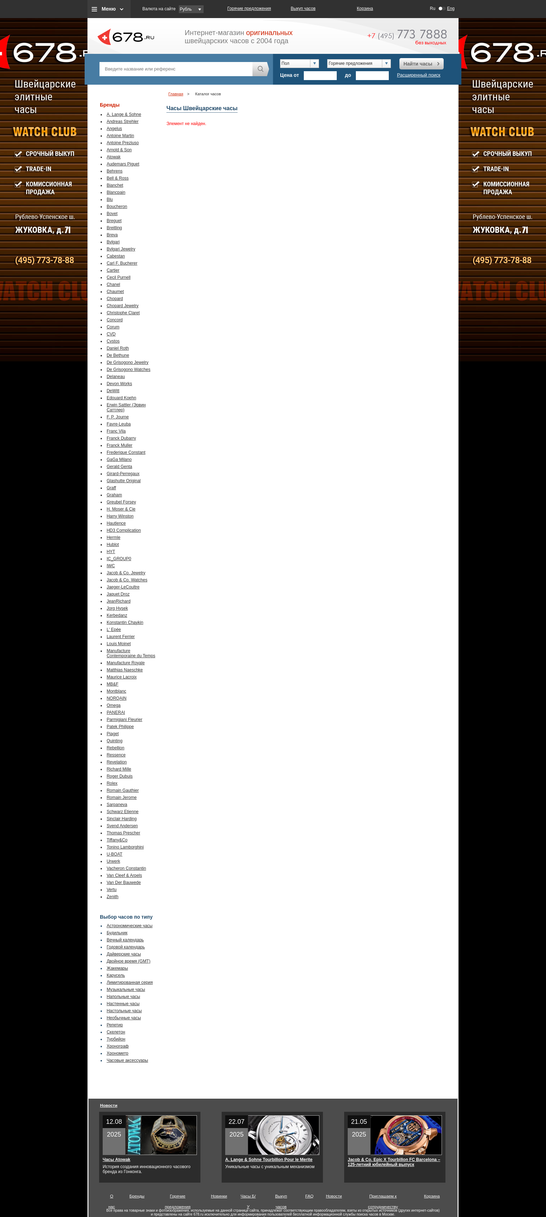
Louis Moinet (119, 643)
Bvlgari (113, 242)
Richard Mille (119, 769)
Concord (115, 319)
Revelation (117, 762)
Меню (109, 9)
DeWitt (113, 390)
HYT (111, 551)
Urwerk (113, 861)
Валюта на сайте (159, 8)
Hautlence (116, 523)
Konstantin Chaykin (125, 622)
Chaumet (115, 291)
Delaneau (116, 376)
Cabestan (116, 256)
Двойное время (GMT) (128, 961)
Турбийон (116, 1039)
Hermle (113, 537)
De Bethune (118, 355)
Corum (113, 327)
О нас (111, 1197)
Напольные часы (123, 996)
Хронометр (117, 1053)
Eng (450, 8)
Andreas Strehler (122, 121)
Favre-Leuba (119, 424)
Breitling (114, 227)
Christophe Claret (123, 312)
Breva (112, 234)
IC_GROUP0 (119, 558)
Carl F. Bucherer (122, 263)
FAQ (309, 1196)
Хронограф (118, 1046)
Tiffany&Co (117, 840)
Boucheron (117, 206)
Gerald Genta (119, 466)
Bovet (112, 213)
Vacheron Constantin (126, 868)
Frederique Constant (126, 452)
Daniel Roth (118, 348)
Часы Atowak (116, 1159)
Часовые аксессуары (127, 1060)
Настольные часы (124, 1010)
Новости (109, 1105)
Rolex (112, 783)
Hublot (113, 544)
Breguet (114, 220)
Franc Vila (116, 431)
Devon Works (119, 383)
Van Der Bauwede (124, 882)
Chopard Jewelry (122, 305)
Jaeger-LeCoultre (123, 587)
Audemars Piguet (123, 164)
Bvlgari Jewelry (121, 249)
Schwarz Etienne (122, 811)
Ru (432, 8)
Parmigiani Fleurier (124, 719)
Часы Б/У (248, 1197)
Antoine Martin (120, 135)
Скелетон (116, 1032)
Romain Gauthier (123, 790)
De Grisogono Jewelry (127, 362)
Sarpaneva (117, 804)
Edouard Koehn (121, 397)
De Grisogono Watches (128, 369)
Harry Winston (120, 516)
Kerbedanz (117, 615)
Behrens (115, 171)
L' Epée (114, 629)
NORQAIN (116, 698)
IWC (111, 565)
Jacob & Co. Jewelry (126, 572)
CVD (111, 334)
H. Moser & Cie (121, 509)
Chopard (115, 298)
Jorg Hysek (117, 608)
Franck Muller (119, 445)
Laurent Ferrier (121, 636)
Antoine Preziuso (123, 142)
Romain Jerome (122, 797)
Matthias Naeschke (125, 669)
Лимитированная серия (130, 982)
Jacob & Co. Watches (127, 579)
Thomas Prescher (123, 832)
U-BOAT (114, 854)
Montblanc (116, 691)
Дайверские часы (124, 954)
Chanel (113, 284)
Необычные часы (124, 1017)
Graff (111, 487)
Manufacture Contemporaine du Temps (131, 653)
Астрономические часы (130, 925)
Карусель (116, 975)
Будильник (117, 932)
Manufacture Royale (125, 662)
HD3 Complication (124, 530)
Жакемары (117, 968)
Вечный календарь (125, 939)
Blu (110, 199)
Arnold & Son (119, 149)
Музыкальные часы (126, 989)
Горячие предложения (249, 8)
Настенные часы (123, 1003)
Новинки (219, 1196)
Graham (114, 494)
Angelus (114, 128)
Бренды (137, 1196)
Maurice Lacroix (122, 677)
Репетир (115, 1024)
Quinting (115, 740)
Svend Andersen (122, 825)
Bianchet (115, 185)
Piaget (113, 733)
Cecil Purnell (118, 277)
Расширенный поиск (418, 75)
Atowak (113, 156)
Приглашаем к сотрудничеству (383, 1197)
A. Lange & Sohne (124, 114)
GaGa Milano (119, 459)
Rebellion (115, 747)
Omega (113, 705)
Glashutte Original (124, 480)
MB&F (112, 684)
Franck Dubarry (121, 438)
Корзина (365, 8)
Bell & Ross (118, 178)
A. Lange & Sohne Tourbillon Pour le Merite (268, 1159)
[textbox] (175, 69)
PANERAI (116, 712)
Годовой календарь (126, 947)
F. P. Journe (118, 417)
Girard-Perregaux (123, 473)
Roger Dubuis (119, 776)
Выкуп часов (303, 8)
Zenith (112, 896)
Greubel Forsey (121, 502)
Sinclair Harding (122, 818)
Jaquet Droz (118, 594)
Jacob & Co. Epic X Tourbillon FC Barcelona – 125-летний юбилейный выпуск (394, 1162)
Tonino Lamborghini (125, 847)
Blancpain (116, 192)
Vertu (111, 889)
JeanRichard (118, 601)
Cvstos (113, 341)
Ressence (116, 755)
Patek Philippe (120, 726)
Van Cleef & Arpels (124, 875)
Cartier (113, 270)
